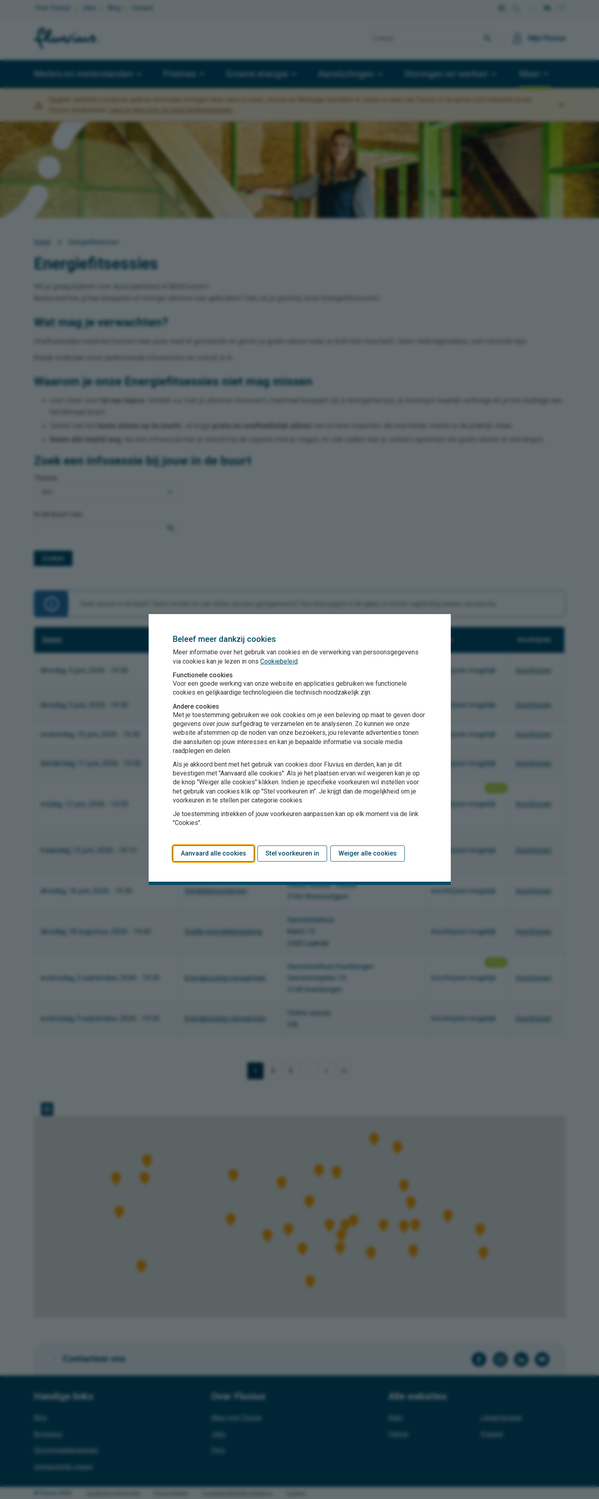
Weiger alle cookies (367, 853)
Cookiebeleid (279, 661)
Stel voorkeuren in (292, 853)
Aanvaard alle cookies (213, 853)
